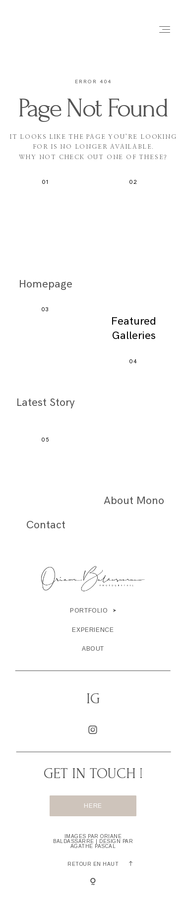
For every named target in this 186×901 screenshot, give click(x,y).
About (93, 649)
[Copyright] (93, 882)
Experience (93, 630)
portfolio (89, 611)
